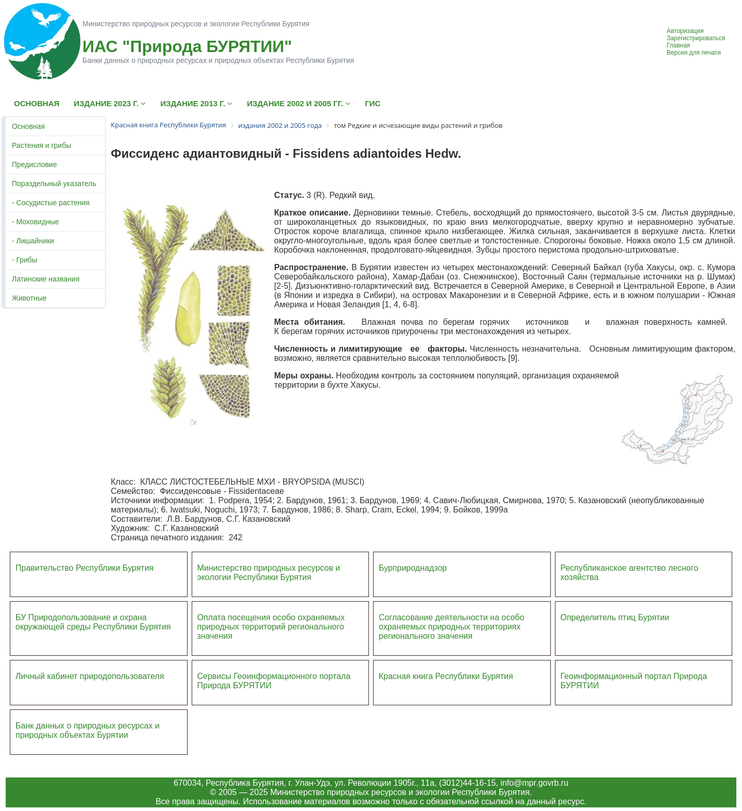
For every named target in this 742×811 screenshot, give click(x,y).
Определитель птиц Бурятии (615, 617)
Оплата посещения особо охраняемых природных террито (271, 622)
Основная (28, 126)
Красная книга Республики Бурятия (446, 676)
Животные (29, 298)
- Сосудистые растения (51, 202)
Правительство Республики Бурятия (84, 568)
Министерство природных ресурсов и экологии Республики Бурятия (269, 573)
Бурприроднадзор (413, 568)
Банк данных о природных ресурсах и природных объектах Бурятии (87, 730)
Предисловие (34, 164)
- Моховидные (35, 222)
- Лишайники (33, 241)
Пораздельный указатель (54, 183)
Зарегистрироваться (696, 38)
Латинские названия (45, 279)
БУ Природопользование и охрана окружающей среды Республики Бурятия (93, 622)
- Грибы (24, 260)
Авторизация (685, 31)
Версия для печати (694, 52)
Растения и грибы (41, 145)
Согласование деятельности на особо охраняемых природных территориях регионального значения (451, 626)
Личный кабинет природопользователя (89, 676)
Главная (678, 45)
